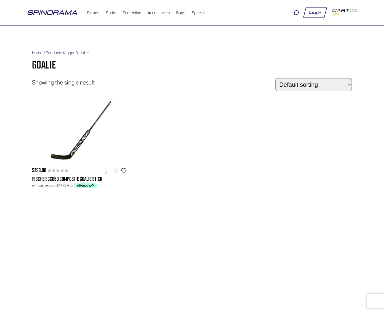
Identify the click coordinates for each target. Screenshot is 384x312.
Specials (199, 12)
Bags (180, 12)
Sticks (111, 12)
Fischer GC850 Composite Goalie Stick (67, 179)
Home (37, 52)
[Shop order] (313, 84)
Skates (93, 12)
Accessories (159, 12)
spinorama (52, 13)
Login (315, 12)
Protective (132, 12)
